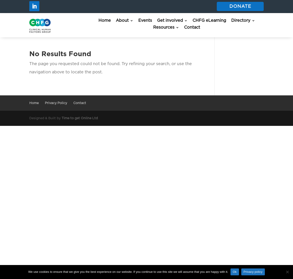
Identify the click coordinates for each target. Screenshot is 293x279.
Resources (163, 28)
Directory (240, 21)
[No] (287, 272)
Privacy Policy (56, 103)
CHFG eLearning (209, 21)
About (122, 21)
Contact (192, 28)
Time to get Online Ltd (80, 118)
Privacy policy (253, 271)
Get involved (170, 21)
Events (145, 21)
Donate (240, 6)
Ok (235, 271)
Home (104, 21)
